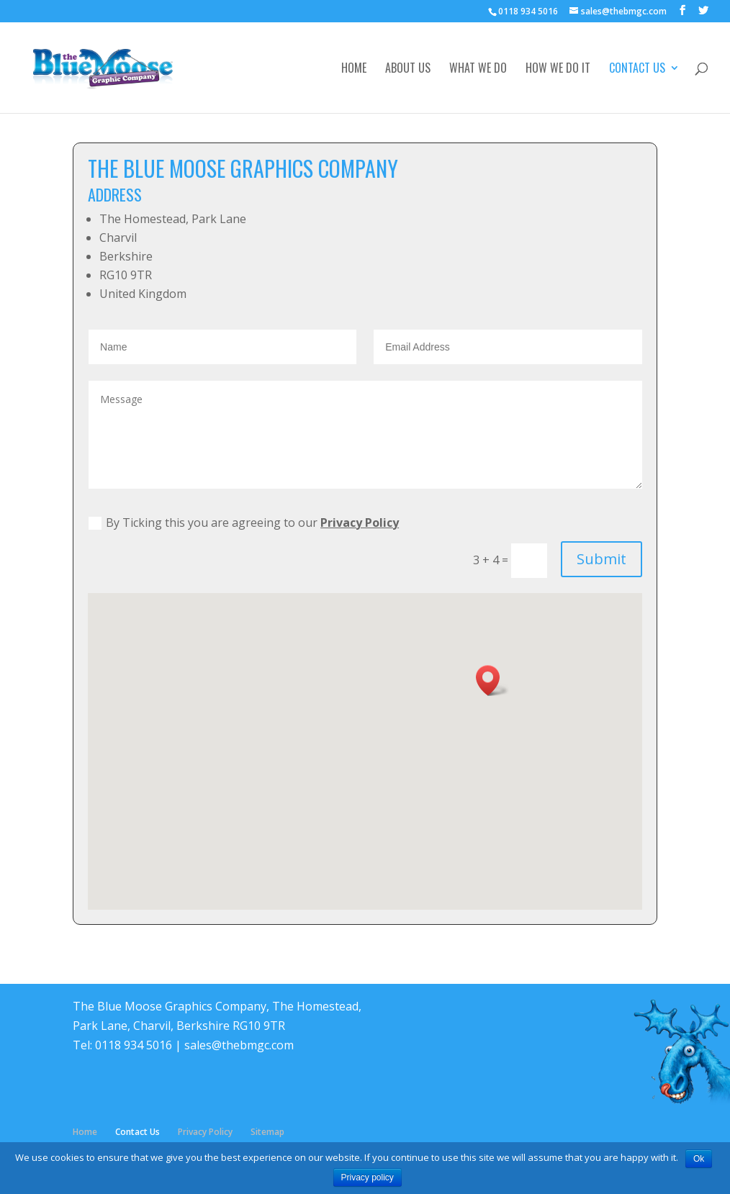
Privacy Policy (359, 522)
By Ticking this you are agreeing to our (244, 522)
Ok (698, 1159)
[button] (492, 680)
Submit (601, 559)
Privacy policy (367, 1177)
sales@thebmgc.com (239, 1045)
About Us (408, 69)
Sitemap (267, 1132)
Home (353, 69)
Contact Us (637, 69)
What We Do (478, 69)
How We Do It (558, 69)
